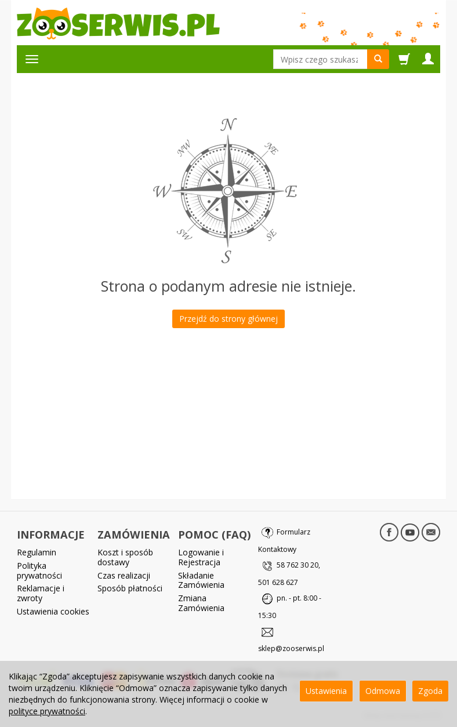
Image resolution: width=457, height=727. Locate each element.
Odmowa (382, 690)
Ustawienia (326, 690)
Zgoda (430, 690)
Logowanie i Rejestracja (201, 557)
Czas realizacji (123, 575)
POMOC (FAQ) (214, 534)
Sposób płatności (129, 588)
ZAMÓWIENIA (133, 534)
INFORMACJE (51, 534)
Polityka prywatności (39, 570)
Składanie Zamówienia (201, 580)
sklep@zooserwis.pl (291, 648)
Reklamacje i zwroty (40, 593)
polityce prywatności (47, 711)
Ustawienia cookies (53, 611)
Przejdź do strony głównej (228, 318)
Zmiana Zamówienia (201, 602)
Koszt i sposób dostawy (125, 557)
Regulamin (36, 552)
